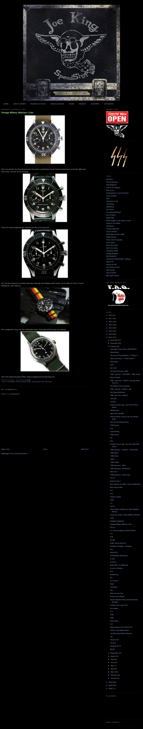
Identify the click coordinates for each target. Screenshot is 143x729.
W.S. (111, 571)
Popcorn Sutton (115, 497)
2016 (111, 322)
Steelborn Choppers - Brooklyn (121, 546)
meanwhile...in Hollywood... (119, 565)
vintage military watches (42, 381)
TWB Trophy (114, 462)
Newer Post (5, 449)
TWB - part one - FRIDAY (119, 395)
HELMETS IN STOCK (38, 104)
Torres (112, 506)
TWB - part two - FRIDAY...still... (121, 389)
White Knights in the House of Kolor (118, 220)
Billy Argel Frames (112, 275)
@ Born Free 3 (115, 481)
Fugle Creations (111, 231)
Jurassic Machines (112, 229)
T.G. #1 (112, 478)
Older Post (84, 449)
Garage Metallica (112, 253)
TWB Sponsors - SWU (118, 465)
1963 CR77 (114, 552)
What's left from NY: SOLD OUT (121, 627)
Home (45, 449)
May (112, 666)
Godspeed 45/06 (112, 251)
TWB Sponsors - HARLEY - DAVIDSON (124, 450)
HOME (6, 104)
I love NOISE (114, 431)
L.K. (111, 503)
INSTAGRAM (108, 104)
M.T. (111, 490)
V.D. (111, 534)
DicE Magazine (111, 185)
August (113, 656)
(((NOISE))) (110, 207)
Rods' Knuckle (115, 377)
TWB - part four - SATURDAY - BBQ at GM (125, 374)
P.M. (111, 494)
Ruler (112, 584)
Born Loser (110, 190)
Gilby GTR (110, 262)
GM (111, 590)
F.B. (111, 438)
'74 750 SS (114, 581)
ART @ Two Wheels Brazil (119, 422)
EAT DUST (110, 209)
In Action (113, 562)
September (115, 653)
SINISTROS (95, 104)
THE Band (113, 587)
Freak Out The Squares (114, 240)
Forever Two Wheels (117, 596)
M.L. (111, 578)
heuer (23, 381)
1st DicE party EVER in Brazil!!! (121, 633)
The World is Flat (112, 201)
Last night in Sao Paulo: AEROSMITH (123, 349)
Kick (111, 441)
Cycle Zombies (111, 196)
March (113, 672)
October (114, 346)
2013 (111, 331)
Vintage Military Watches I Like (17, 112)
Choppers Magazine (117, 521)
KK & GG (113, 368)
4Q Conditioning (111, 182)
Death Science (111, 237)
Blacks (112, 649)
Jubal (112, 518)
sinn (29, 381)
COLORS (113, 398)
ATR (107, 198)
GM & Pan (113, 472)
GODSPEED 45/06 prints (119, 556)
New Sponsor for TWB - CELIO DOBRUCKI (125, 484)
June (112, 662)
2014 (111, 328)
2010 (111, 682)
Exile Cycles (110, 270)
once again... (114, 608)
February (114, 675)
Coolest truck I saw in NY (119, 605)
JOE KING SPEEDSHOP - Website (118, 259)
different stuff (14, 381)
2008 (111, 688)
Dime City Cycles (112, 245)
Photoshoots (114, 352)
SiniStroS (109, 179)
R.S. (111, 611)
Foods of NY (114, 640)
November (114, 343)
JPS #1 (112, 527)
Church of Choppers (113, 188)
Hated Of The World (113, 223)
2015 (111, 325)
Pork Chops (114, 621)
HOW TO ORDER (19, 104)
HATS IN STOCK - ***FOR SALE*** (122, 358)
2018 (111, 315)
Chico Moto (110, 204)
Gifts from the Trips (116, 593)
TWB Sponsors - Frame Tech (120, 475)
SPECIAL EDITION (57, 104)
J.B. (111, 637)
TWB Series (114, 425)
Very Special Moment (117, 392)
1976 (112, 365)
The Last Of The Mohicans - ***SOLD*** (124, 355)
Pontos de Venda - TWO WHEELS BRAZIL (125, 515)
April (112, 669)
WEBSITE (82, 104)
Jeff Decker (110, 226)
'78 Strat (113, 643)
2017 (111, 318)
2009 (111, 685)
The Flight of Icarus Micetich (120, 386)
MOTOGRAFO (111, 256)
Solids (112, 459)
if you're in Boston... (117, 568)
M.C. (111, 549)
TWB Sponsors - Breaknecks (120, 468)
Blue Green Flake (116, 487)
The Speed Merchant (113, 212)
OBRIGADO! (114, 410)
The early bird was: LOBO (119, 371)
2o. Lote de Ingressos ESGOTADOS (122, 530)
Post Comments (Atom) (19, 453)
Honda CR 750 (111, 264)
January (114, 678)
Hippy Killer (110, 218)
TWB (112, 615)
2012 (111, 334)
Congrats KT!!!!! (115, 646)
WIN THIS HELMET (117, 413)
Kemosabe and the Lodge (115, 234)
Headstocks (114, 574)
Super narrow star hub (118, 543)
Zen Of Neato (111, 215)
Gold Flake (114, 362)
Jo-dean (113, 402)
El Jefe (112, 559)
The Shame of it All (112, 267)
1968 (112, 618)
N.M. (111, 537)
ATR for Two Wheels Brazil (119, 630)
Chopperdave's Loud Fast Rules (117, 193)
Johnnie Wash (111, 273)
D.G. (111, 428)
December (114, 340)
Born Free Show (112, 248)
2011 (111, 337)
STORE (71, 104)
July (112, 659)
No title (112, 540)
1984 (112, 500)
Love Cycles (110, 242)
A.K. (111, 624)
